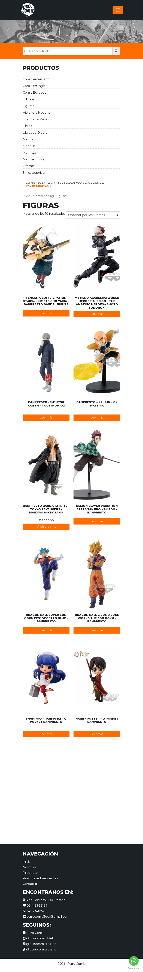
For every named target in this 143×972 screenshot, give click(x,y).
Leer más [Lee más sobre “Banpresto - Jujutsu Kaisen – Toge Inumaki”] (46, 417)
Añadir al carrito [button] (46, 526)
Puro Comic (33, 933)
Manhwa (29, 152)
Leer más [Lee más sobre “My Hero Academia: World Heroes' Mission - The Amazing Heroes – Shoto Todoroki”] (97, 314)
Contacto (30, 884)
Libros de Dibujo (35, 132)
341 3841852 (34, 911)
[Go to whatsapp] (134, 961)
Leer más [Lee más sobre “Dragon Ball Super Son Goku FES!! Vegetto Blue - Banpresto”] (46, 630)
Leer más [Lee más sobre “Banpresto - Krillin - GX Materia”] (97, 417)
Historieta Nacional (37, 112)
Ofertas (28, 166)
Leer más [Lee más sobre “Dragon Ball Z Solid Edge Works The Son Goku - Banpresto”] (97, 630)
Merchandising (34, 159)
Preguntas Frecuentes (40, 878)
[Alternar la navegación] (118, 10)
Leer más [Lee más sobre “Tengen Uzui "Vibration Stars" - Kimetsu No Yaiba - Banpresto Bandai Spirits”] (46, 313)
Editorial (29, 99)
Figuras (28, 106)
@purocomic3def (38, 938)
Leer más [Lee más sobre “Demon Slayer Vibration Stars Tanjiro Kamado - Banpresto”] (97, 521)
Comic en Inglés (35, 86)
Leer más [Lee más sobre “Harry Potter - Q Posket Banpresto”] (97, 734)
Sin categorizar (34, 172)
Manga (28, 139)
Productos (31, 873)
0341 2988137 (35, 905)
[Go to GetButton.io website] (134, 968)
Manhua (29, 146)
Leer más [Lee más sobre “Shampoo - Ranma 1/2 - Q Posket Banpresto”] (46, 734)
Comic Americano (36, 79)
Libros (27, 126)
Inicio (26, 196)
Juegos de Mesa (35, 119)
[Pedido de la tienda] (93, 215)
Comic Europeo (35, 92)
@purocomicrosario (39, 944)
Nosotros (29, 867)
